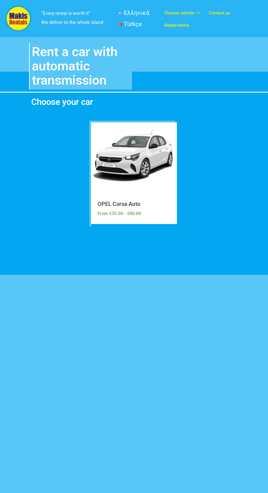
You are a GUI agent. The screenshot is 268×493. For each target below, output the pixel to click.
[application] (197, 11)
